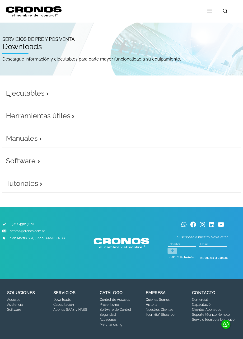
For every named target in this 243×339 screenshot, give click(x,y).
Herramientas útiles (40, 116)
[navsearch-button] (225, 11)
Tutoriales (24, 183)
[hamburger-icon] (209, 11)
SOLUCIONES (21, 292)
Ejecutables (27, 93)
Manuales (24, 138)
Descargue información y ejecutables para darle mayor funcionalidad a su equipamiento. (91, 58)
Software (23, 161)
